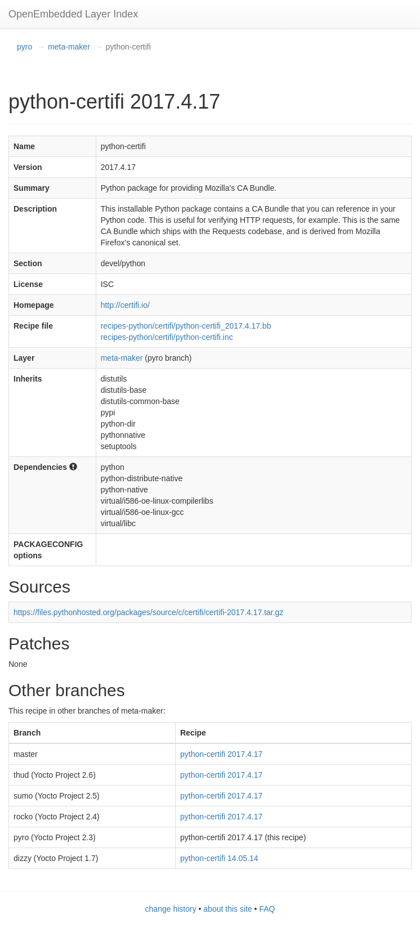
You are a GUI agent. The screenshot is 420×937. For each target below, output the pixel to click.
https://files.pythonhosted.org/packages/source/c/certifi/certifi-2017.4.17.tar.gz (148, 612)
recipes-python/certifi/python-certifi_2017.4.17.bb (186, 325)
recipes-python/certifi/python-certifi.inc (167, 337)
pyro (24, 46)
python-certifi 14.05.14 (219, 858)
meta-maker (69, 46)
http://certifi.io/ (125, 305)
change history (170, 908)
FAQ (267, 908)
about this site (227, 908)
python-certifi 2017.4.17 (221, 754)
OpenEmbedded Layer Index (73, 14)
